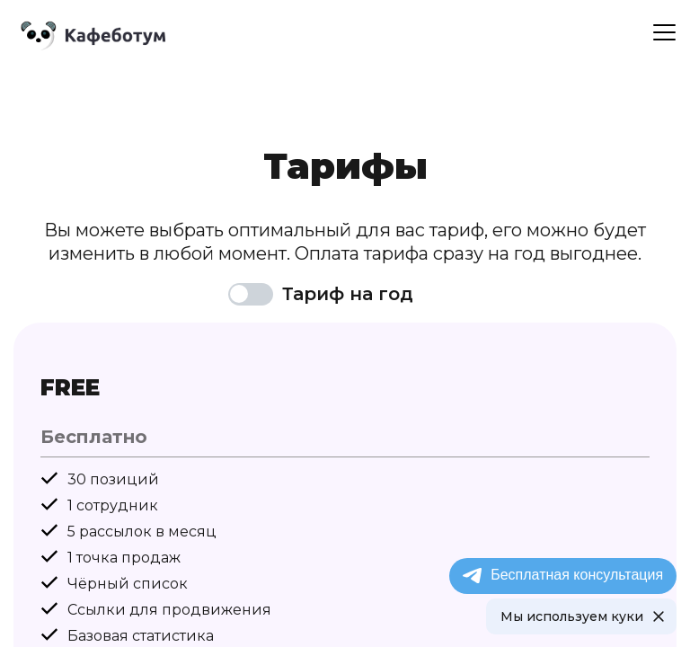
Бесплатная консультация (562, 575)
